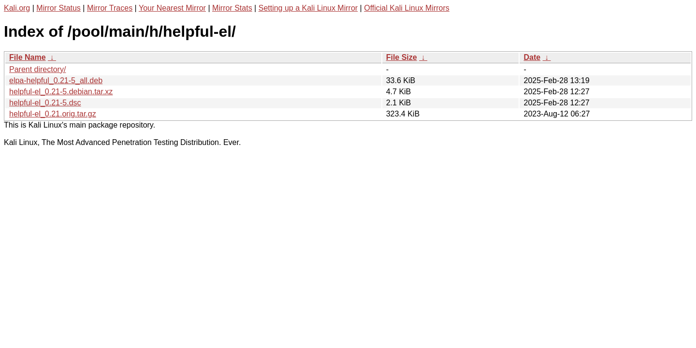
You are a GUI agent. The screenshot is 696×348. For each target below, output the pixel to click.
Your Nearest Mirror (172, 8)
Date (531, 57)
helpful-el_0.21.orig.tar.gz (52, 114)
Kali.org (17, 8)
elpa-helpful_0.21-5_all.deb (55, 80)
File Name (27, 57)
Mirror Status (58, 8)
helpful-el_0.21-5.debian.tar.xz (61, 91)
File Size (401, 57)
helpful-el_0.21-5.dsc (45, 103)
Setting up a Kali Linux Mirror (308, 8)
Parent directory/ (37, 69)
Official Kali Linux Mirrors (407, 8)
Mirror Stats (232, 8)
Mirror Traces (109, 8)
